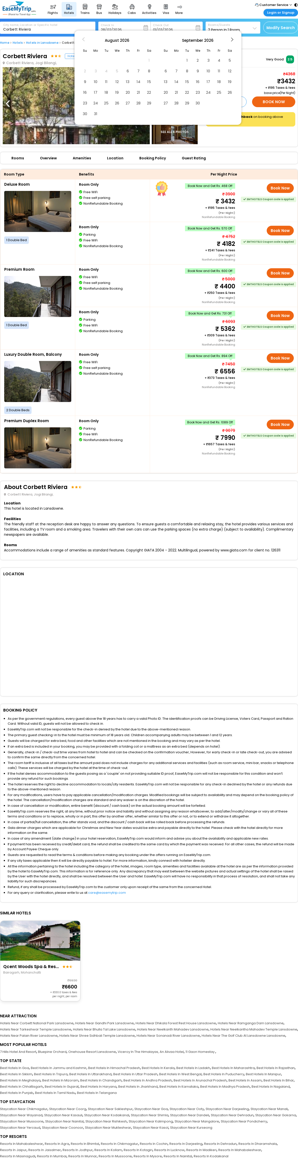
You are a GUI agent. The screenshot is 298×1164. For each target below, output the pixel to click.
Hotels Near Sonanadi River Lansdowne (168, 1035)
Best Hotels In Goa (14, 1068)
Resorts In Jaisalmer (44, 1150)
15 (149, 81)
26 (117, 103)
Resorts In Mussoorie (115, 1156)
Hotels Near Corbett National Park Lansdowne (37, 1023)
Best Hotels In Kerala (158, 1068)
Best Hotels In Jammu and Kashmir (58, 1068)
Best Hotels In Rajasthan (276, 1068)
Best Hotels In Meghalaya (20, 1080)
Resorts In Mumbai (52, 1156)
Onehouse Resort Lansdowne (92, 1051)
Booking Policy (152, 158)
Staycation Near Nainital (64, 1121)
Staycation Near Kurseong (191, 1127)
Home (4, 43)
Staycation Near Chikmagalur (23, 1109)
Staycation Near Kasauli (63, 1115)
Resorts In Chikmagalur (119, 1143)
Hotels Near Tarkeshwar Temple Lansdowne (35, 1029)
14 (138, 81)
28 (138, 103)
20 (128, 92)
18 (106, 92)
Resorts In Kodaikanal (211, 1156)
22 (149, 92)
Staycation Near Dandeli (189, 1115)
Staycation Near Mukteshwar (108, 1127)
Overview (48, 158)
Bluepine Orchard (52, 1051)
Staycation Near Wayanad (21, 1115)
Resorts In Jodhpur (78, 1150)
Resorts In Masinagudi (17, 1156)
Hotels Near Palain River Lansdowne (29, 1035)
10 (95, 81)
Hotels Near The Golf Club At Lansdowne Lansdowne (243, 1035)
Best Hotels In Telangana (97, 1092)
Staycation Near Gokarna (275, 1115)
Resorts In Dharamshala (257, 1143)
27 (128, 103)
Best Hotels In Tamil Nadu (55, 1092)
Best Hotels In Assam (245, 1080)
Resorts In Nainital (178, 1156)
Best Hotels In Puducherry (223, 1074)
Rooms (17, 158)
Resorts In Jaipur (13, 1150)
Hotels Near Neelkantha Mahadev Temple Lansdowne (253, 1029)
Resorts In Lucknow (169, 1150)
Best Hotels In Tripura (51, 1074)
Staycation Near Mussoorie (21, 1121)
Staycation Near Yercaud (20, 1127)
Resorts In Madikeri (201, 1150)
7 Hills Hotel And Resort (18, 1051)
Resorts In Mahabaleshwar (21, 1143)
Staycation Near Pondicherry (244, 1121)
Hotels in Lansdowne (42, 43)
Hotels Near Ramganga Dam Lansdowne (251, 1023)
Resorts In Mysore (148, 1156)
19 (117, 92)
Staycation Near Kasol (150, 1127)
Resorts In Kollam (108, 1150)
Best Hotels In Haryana (98, 1086)
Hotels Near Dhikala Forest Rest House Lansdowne (176, 1023)
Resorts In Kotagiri (138, 1150)
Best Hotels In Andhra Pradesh (147, 1080)
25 (106, 103)
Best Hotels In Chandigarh (101, 1080)
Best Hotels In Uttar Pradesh (135, 1074)
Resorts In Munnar (82, 1156)
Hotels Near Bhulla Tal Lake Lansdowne (104, 1029)
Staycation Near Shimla (149, 1115)
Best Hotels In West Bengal (180, 1074)
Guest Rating (194, 158)
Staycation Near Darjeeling (227, 1109)
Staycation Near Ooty (187, 1109)
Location (115, 158)
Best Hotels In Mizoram (60, 1080)
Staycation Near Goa (151, 1109)
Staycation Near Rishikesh (106, 1121)
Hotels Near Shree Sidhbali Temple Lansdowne (97, 1035)
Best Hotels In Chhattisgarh (21, 1086)
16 (85, 92)
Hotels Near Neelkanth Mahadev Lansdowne (173, 1029)
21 (138, 92)
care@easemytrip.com (107, 892)
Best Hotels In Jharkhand (138, 1086)
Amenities (82, 158)
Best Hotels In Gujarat (62, 1086)
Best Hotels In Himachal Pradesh (114, 1068)
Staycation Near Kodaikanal (106, 1115)
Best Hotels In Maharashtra (233, 1068)
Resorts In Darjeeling (185, 1143)
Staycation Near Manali (269, 1109)
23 (85, 103)
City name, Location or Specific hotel (30, 25)
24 (95, 103)
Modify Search (280, 27)
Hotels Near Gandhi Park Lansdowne (104, 1023)
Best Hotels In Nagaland (271, 1086)
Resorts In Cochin (154, 1143)
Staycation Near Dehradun (232, 1115)
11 (106, 81)
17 (95, 92)
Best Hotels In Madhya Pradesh (225, 1086)
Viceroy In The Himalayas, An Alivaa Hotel (151, 1051)
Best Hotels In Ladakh (193, 1068)
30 (85, 113)
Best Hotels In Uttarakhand (90, 1074)
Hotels (18, 43)
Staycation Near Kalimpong (151, 1121)
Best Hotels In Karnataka (178, 1086)
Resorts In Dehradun (220, 1143)
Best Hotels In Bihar (278, 1080)
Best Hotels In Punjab (16, 1092)
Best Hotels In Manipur (263, 1074)
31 (95, 113)
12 (117, 81)
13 (127, 81)
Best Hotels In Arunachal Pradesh (200, 1080)
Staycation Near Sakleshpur (110, 1109)
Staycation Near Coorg (67, 1109)
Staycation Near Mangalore (197, 1121)
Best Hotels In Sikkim (16, 1074)
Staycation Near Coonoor (62, 1127)
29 (149, 103)
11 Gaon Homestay (200, 1051)
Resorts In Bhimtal (85, 1143)
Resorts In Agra (57, 1143)
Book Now (274, 101)
